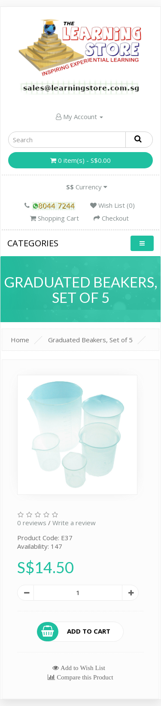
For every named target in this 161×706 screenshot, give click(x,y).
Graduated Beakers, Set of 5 (90, 339)
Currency (86, 186)
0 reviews (31, 522)
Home (20, 339)
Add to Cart (73, 631)
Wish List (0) (112, 205)
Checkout (111, 218)
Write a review (74, 522)
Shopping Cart (54, 218)
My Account (79, 116)
